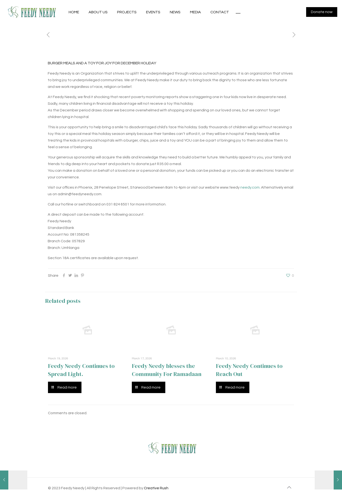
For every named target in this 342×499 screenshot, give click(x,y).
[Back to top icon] (289, 488)
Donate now (321, 12)
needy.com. (250, 187)
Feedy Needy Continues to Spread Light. (81, 370)
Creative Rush (156, 488)
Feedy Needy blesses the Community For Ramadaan (166, 370)
